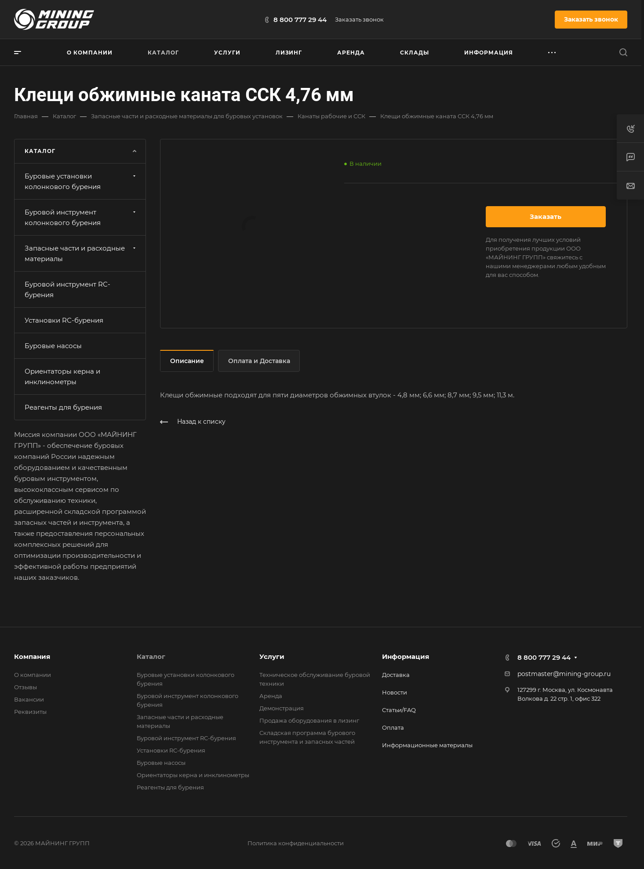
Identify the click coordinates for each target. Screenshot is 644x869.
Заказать (545, 216)
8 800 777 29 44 (300, 19)
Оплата (393, 727)
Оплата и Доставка (259, 361)
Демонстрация (281, 708)
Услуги (271, 656)
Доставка (396, 674)
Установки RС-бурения (64, 320)
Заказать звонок (359, 19)
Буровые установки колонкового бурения (81, 181)
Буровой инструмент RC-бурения (67, 289)
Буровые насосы (53, 346)
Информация (405, 656)
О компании (32, 674)
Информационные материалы (427, 745)
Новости (394, 692)
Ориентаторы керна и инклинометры (62, 376)
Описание (187, 361)
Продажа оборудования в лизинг (309, 720)
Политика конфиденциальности (295, 843)
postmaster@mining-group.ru (564, 674)
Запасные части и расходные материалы (81, 253)
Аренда (270, 695)
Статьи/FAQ (399, 709)
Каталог (151, 656)
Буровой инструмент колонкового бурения (81, 217)
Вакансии (29, 699)
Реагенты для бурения (63, 407)
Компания (32, 656)
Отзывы (25, 687)
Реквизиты (30, 711)
